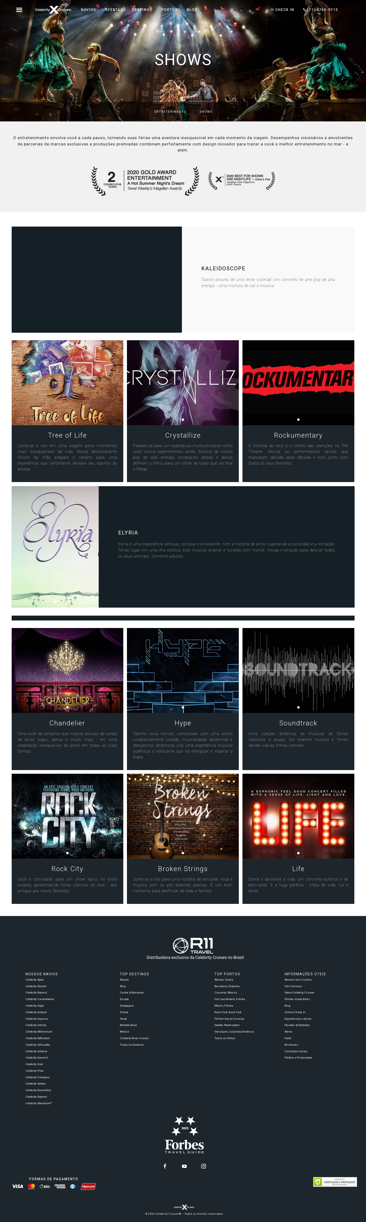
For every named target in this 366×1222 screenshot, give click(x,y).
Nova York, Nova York (227, 1012)
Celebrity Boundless (38, 1090)
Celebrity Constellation (40, 999)
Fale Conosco (293, 986)
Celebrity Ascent (36, 986)
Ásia (123, 986)
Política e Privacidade (298, 1057)
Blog (287, 1005)
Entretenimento (170, 111)
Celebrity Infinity (36, 1025)
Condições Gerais (296, 1051)
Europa (124, 999)
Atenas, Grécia (223, 979)
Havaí (123, 1018)
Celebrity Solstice (36, 1051)
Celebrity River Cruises (134, 1038)
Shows (206, 111)
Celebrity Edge (35, 1005)
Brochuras (291, 1044)
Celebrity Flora (35, 1070)
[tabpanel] (68, 382)
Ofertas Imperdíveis (297, 999)
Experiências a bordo (298, 1018)
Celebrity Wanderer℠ (39, 1103)
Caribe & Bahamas (132, 992)
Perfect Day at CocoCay (229, 1018)
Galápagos (127, 1005)
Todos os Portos (224, 1038)
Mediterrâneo (128, 1025)
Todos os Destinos (131, 1044)
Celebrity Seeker (36, 1083)
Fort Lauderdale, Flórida (229, 999)
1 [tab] (68, 420)
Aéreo (288, 1031)
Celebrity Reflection (38, 1038)
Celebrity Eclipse (36, 1012)
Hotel (288, 1038)
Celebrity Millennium (39, 1031)
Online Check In (295, 1012)
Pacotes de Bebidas (297, 1025)
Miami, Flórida (223, 1005)
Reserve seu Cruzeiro (298, 979)
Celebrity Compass (38, 1077)
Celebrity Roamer (36, 1096)
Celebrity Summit (37, 1057)
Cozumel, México (225, 992)
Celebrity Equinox (37, 1018)
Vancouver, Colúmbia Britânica (234, 1031)
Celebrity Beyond (36, 992)
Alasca (124, 979)
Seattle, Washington (227, 1025)
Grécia (124, 1012)
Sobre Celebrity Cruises (299, 992)
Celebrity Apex (35, 979)
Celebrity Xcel (34, 1064)
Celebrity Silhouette (38, 1044)
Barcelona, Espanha (227, 986)
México (124, 1031)
